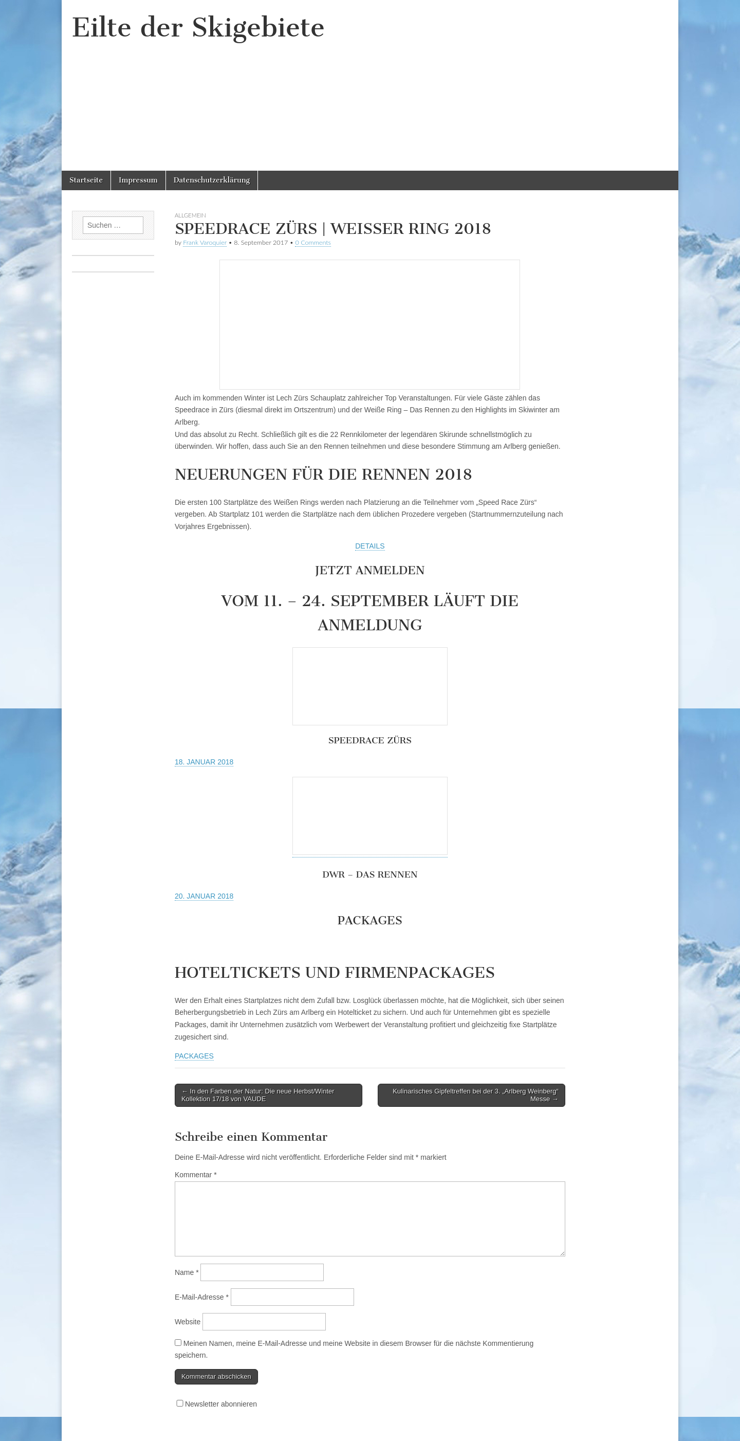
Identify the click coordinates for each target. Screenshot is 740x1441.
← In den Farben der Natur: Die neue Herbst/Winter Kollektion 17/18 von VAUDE (258, 1095)
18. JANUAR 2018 (204, 762)
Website (187, 1322)
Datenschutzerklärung (212, 180)
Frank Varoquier (205, 242)
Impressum (138, 180)
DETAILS (369, 546)
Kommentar (196, 1175)
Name (187, 1272)
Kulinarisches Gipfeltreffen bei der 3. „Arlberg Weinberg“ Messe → (476, 1095)
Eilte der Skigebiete (198, 27)
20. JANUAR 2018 (204, 896)
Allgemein (190, 215)
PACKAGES (194, 1056)
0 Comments (313, 242)
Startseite (86, 180)
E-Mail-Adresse (202, 1297)
